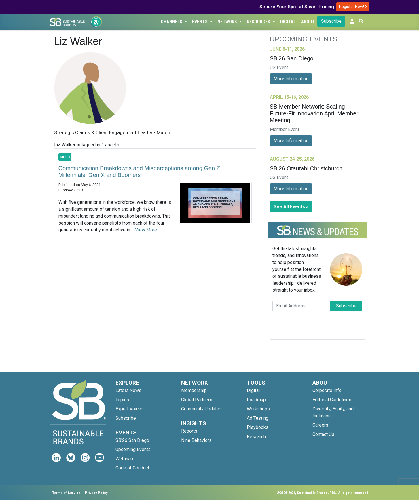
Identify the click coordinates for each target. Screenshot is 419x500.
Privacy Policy (96, 493)
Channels (172, 21)
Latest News (128, 390)
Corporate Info (327, 390)
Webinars (124, 458)
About (308, 21)
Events (200, 21)
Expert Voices (129, 409)
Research (256, 436)
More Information (291, 78)
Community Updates (201, 409)
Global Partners (196, 399)
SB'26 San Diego (132, 440)
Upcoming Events (133, 449)
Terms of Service (66, 493)
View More (146, 230)
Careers (320, 425)
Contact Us (323, 434)
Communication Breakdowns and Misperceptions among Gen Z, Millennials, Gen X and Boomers (140, 171)
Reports (189, 431)
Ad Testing (257, 418)
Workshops (258, 409)
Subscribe (331, 21)
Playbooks (257, 427)
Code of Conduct (132, 468)
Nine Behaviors (196, 440)
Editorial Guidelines (331, 399)
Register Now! (353, 6)
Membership (194, 390)
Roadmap (256, 399)
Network (227, 21)
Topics (122, 399)
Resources (259, 21)
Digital (288, 21)
